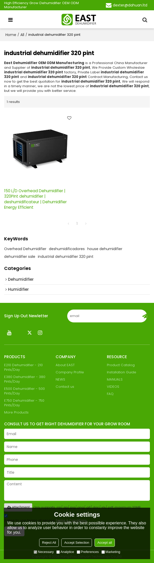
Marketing (110, 552)
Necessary (44, 552)
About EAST (65, 365)
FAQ (110, 393)
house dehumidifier (104, 248)
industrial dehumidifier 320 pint (65, 256)
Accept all (104, 542)
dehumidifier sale (19, 256)
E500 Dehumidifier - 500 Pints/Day (24, 391)
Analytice (65, 552)
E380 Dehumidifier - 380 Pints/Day (24, 379)
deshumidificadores (67, 248)
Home (10, 34)
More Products (16, 412)
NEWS (60, 379)
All (22, 34)
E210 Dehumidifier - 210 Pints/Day (23, 367)
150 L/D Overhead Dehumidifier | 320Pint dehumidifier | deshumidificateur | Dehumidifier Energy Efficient (35, 199)
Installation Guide (121, 372)
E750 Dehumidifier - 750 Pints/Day (24, 403)
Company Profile (70, 372)
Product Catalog (121, 365)
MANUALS (115, 379)
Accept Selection (76, 542)
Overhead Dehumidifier (25, 248)
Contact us (65, 386)
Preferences (88, 552)
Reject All (49, 542)
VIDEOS (113, 386)
